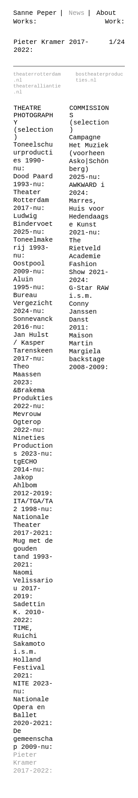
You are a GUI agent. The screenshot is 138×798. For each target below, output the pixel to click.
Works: (25, 22)
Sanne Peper (35, 13)
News (77, 13)
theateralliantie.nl (37, 89)
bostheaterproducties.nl (99, 77)
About (106, 13)
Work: (115, 22)
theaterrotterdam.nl (37, 77)
